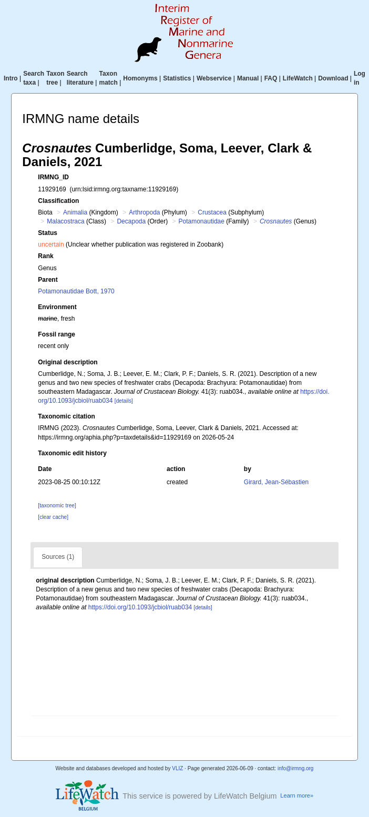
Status (47, 233)
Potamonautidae (201, 221)
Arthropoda (144, 212)
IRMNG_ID (53, 177)
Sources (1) (58, 556)
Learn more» (296, 795)
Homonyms (140, 78)
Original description (67, 362)
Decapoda (131, 221)
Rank (45, 256)
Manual (248, 78)
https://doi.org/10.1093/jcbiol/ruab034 (140, 607)
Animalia (75, 212)
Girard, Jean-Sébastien (276, 482)
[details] (124, 401)
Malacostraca (65, 221)
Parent (47, 279)
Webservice (214, 78)
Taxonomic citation (66, 416)
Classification (58, 201)
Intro (11, 78)
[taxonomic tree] (57, 505)
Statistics (177, 78)
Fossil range (56, 334)
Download (333, 78)
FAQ (271, 78)
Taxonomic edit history (72, 453)
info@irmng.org (296, 768)
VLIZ (177, 768)
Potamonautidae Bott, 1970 (76, 291)
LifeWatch (298, 78)
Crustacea (212, 212)
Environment (57, 307)
